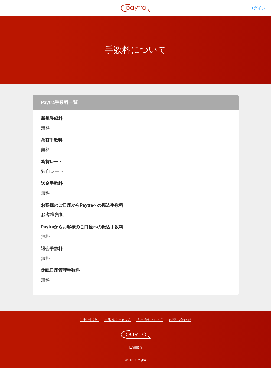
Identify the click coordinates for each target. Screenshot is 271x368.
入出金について (149, 320)
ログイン (257, 8)
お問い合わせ (180, 320)
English (135, 347)
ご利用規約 (89, 320)
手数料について (117, 320)
